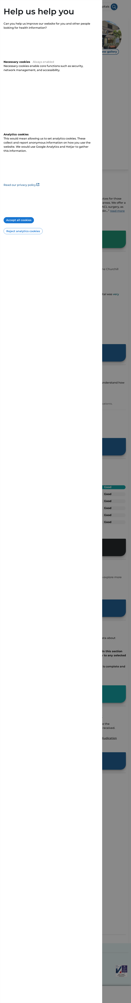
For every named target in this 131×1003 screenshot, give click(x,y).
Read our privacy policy (21, 185)
